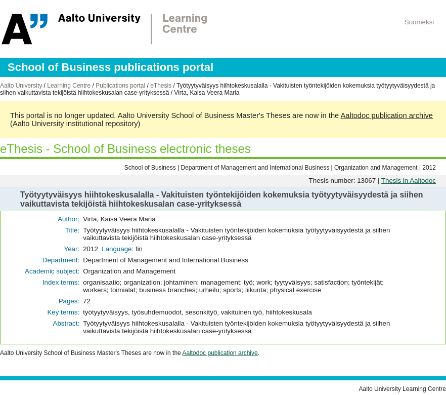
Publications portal (120, 85)
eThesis (160, 85)
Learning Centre (69, 85)
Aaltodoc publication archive (386, 115)
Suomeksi (419, 22)
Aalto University (21, 85)
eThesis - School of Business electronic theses (125, 148)
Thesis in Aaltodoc (408, 180)
